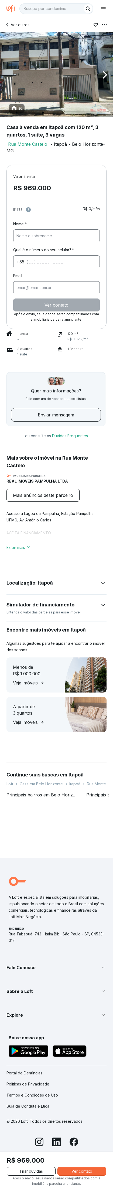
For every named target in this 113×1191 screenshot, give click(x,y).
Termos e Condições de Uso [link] (32, 1095)
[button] (56, 74)
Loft (9, 784)
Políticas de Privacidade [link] (27, 1084)
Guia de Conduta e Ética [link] (27, 1106)
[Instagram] (39, 1143)
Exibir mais (18, 547)
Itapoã (74, 784)
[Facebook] (74, 1143)
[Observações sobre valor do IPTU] (28, 209)
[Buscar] (88, 8)
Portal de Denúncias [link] (24, 1073)
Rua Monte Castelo (27, 144)
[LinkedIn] (56, 1143)
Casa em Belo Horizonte (41, 784)
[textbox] (56, 8)
